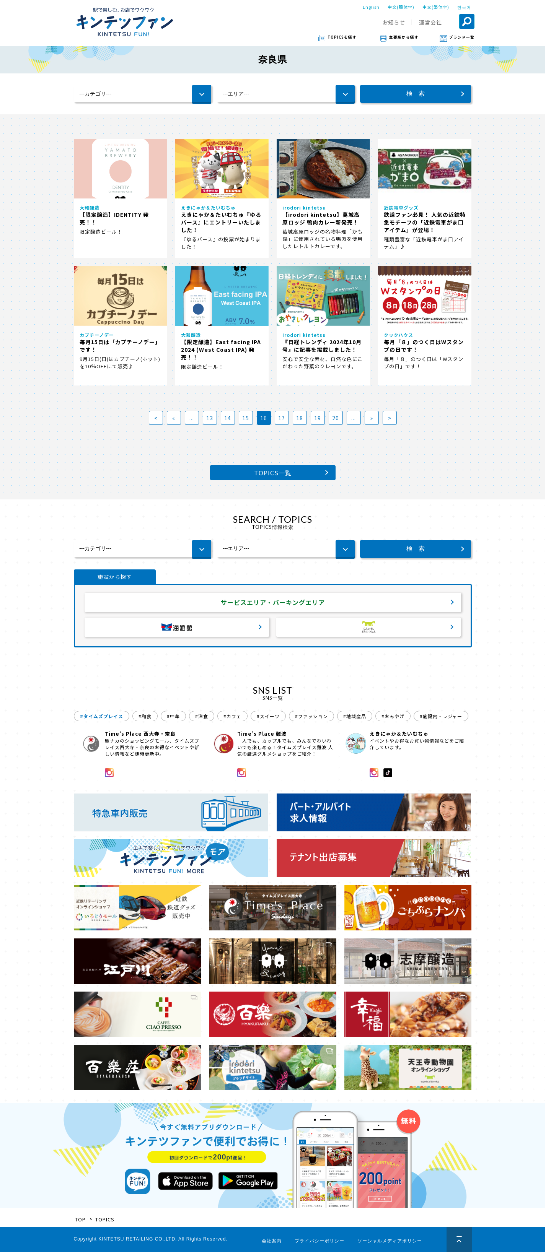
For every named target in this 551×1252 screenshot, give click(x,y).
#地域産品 (354, 716)
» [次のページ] (371, 418)
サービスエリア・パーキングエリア (273, 602)
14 (227, 418)
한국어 (464, 7)
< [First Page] (156, 418)
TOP (80, 1219)
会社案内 (272, 1241)
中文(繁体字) (435, 7)
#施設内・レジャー (441, 716)
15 (245, 418)
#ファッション (311, 716)
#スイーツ (268, 716)
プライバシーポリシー (319, 1241)
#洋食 (201, 716)
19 (317, 418)
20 (335, 418)
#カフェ (232, 716)
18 (299, 418)
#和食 (145, 716)
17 (281, 418)
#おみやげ (392, 716)
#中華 (173, 716)
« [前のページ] (173, 418)
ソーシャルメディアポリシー (389, 1241)
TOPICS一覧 (273, 472)
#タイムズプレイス (101, 716)
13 (209, 418)
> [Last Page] (389, 418)
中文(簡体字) (401, 7)
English (371, 7)
